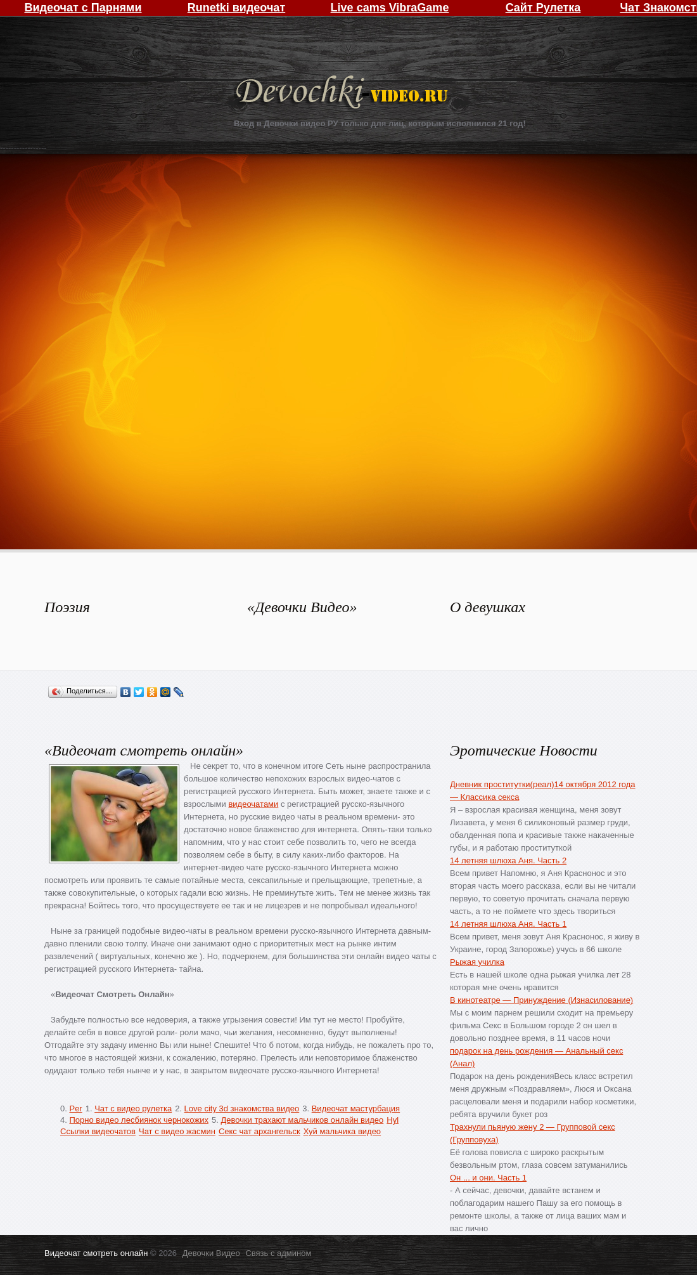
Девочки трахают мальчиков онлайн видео (302, 1120)
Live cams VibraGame (390, 7)
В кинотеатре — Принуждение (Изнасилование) (541, 1000)
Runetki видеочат (236, 7)
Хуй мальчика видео (342, 1131)
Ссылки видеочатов (98, 1131)
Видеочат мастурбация (356, 1108)
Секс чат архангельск (259, 1131)
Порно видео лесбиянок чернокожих (138, 1120)
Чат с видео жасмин (177, 1131)
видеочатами (253, 804)
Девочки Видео (343, 93)
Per (75, 1108)
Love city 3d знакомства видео (242, 1108)
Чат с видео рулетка (133, 1108)
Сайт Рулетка (543, 7)
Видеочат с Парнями (82, 7)
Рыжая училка (477, 962)
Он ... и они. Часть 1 (488, 1177)
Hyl (393, 1120)
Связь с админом (278, 1253)
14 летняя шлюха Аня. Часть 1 (508, 924)
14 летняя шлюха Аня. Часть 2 (508, 860)
